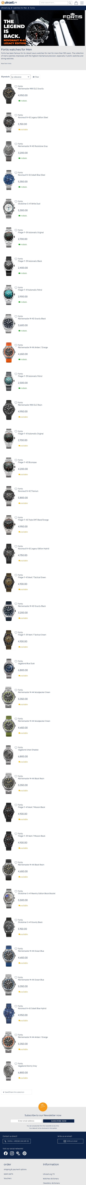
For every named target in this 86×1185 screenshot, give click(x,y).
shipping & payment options (15, 1169)
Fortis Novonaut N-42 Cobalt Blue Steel (31, 174)
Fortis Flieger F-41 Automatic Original (30, 432)
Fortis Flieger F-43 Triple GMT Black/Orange (33, 518)
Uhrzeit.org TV (49, 1174)
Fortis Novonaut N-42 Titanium (28, 490)
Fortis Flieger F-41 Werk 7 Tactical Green (32, 576)
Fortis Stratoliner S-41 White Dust (29, 202)
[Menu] (82, 3)
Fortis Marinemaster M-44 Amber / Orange (33, 346)
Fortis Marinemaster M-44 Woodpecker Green (34, 691)
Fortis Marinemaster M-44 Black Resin (31, 777)
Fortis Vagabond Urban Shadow (28, 748)
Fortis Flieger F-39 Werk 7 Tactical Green (32, 633)
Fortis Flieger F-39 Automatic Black (30, 260)
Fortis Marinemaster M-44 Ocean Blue (31, 950)
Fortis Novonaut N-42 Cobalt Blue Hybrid (32, 1007)
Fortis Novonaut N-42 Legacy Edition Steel (33, 116)
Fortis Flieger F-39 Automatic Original (31, 231)
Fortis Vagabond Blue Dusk (26, 662)
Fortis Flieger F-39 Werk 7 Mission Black (31, 835)
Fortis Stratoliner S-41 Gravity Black (30, 921)
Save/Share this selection (14, 1092)
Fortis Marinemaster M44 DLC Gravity (31, 87)
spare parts (8, 1174)
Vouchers (7, 1178)
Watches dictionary (51, 1179)
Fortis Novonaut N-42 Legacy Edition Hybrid (33, 547)
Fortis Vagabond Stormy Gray (27, 1065)
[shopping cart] (76, 3)
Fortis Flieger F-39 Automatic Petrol (30, 375)
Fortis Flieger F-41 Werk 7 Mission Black (31, 806)
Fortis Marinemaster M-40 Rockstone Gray (33, 145)
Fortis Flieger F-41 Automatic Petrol (30, 288)
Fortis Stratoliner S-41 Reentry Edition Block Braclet (36, 892)
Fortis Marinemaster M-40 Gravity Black (32, 317)
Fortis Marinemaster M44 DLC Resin (30, 404)
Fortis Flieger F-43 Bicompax (27, 461)
